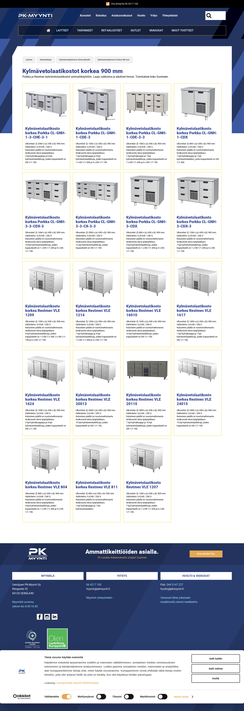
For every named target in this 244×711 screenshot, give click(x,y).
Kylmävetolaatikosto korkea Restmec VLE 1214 (93, 310)
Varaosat (156, 30)
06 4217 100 (93, 584)
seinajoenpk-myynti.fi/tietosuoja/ (77, 690)
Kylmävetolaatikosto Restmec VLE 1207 (143, 484)
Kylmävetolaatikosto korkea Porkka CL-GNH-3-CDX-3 (197, 221)
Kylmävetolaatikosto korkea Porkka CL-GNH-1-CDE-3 (96, 132)
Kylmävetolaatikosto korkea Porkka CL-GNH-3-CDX (146, 221)
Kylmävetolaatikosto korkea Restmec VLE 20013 (93, 399)
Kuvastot (85, 15)
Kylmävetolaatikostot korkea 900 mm (113, 60)
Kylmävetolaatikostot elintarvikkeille (74, 60)
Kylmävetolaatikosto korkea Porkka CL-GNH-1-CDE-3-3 (146, 132)
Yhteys (122, 575)
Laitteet (62, 30)
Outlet (136, 30)
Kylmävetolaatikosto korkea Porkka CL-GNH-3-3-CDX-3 (45, 221)
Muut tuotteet (183, 30)
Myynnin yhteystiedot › (99, 597)
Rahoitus (101, 15)
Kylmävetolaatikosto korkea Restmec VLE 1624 (42, 399)
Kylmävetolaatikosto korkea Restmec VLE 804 (46, 484)
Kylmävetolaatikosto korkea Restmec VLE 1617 (194, 310)
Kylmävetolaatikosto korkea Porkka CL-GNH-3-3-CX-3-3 (96, 221)
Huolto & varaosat (196, 575)
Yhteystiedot (170, 15)
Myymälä (48, 575)
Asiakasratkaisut (121, 15)
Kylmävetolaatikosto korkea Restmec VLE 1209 (42, 310)
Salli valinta (216, 676)
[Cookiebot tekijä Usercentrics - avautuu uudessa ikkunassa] (22, 704)
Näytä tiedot (181, 704)
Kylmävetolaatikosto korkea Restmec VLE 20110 (143, 399)
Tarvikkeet (85, 30)
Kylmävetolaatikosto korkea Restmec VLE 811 (97, 484)
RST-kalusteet (111, 30)
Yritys (153, 15)
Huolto (141, 15)
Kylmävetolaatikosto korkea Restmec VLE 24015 (194, 399)
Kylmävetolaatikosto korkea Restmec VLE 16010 (143, 310)
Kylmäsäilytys (46, 60)
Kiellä (215, 686)
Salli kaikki (215, 666)
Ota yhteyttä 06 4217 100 (122, 4)
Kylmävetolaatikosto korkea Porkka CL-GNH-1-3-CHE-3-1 (45, 132)
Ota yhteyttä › (206, 554)
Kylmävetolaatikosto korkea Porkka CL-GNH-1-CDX (197, 132)
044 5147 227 (175, 584)
